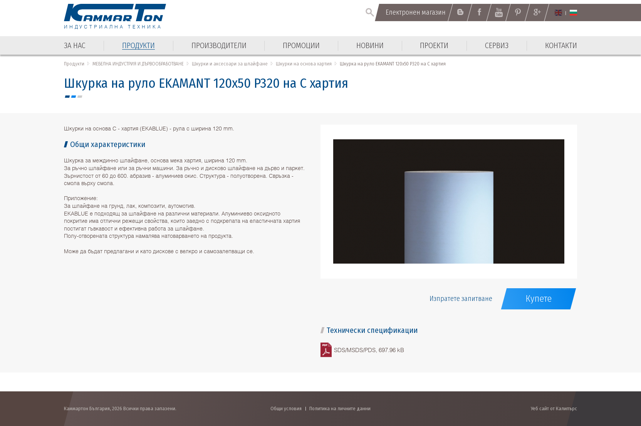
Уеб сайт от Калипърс (554, 408)
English (558, 13)
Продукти (74, 64)
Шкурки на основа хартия (304, 64)
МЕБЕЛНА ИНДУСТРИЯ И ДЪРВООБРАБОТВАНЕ (138, 64)
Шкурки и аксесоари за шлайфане (230, 64)
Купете (538, 298)
